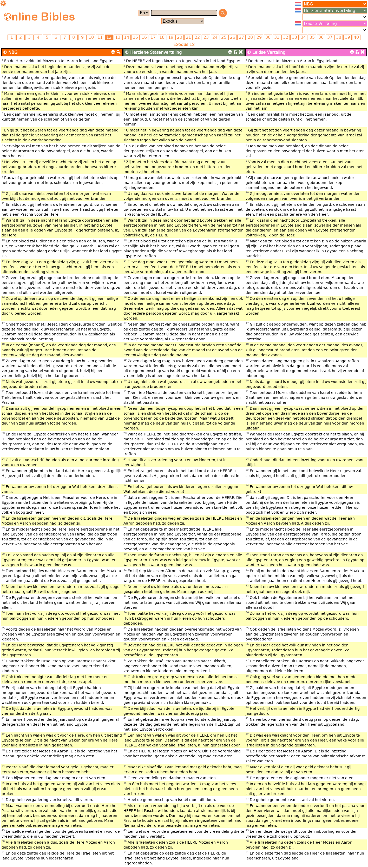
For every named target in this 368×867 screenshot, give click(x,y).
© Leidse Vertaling (266, 52)
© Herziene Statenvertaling (153, 52)
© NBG (10, 52)
